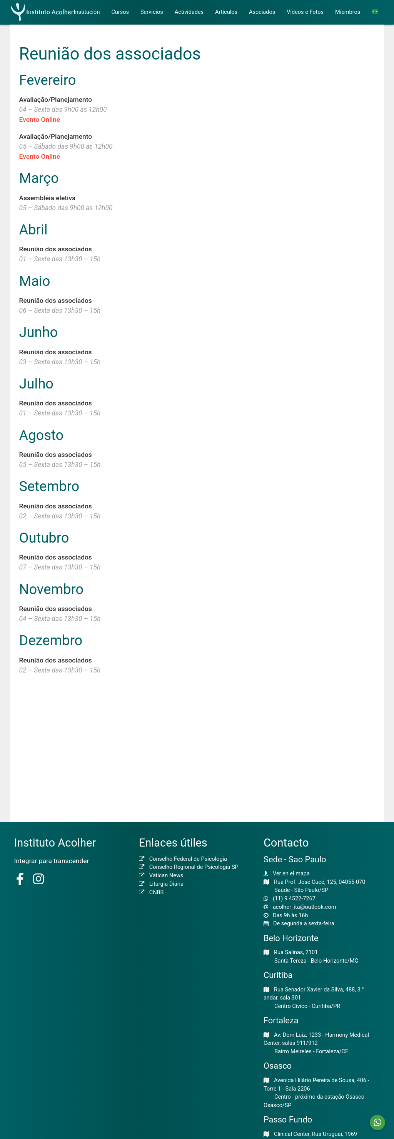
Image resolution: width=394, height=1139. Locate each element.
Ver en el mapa (291, 873)
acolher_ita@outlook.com (304, 907)
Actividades (189, 12)
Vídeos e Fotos (305, 12)
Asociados (262, 12)
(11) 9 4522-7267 (294, 898)
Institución (87, 12)
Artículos (226, 12)
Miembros (347, 12)
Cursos (120, 12)
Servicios (151, 12)
